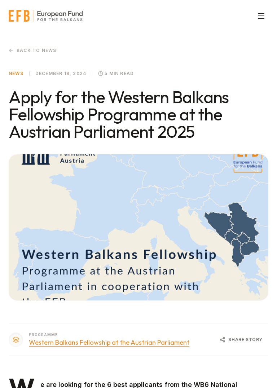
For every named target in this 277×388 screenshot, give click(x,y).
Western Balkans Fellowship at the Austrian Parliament (109, 343)
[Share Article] (241, 339)
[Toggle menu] (261, 16)
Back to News (32, 50)
